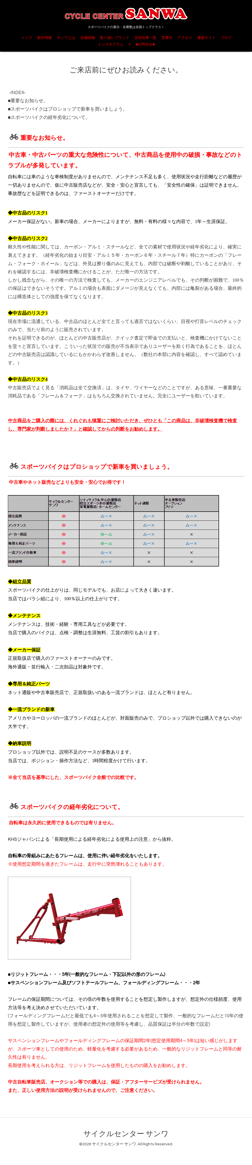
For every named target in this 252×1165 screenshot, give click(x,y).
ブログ (226, 38)
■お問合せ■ (145, 44)
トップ (26, 38)
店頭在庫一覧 (145, 38)
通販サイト (206, 38)
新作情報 (44, 38)
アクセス (184, 38)
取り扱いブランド (114, 38)
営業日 (167, 38)
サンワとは (66, 38)
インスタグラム (111, 44)
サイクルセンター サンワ (126, 1134)
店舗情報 (87, 38)
